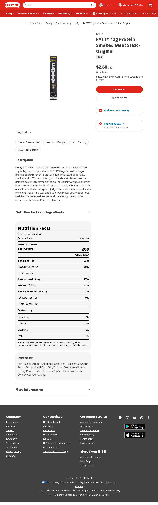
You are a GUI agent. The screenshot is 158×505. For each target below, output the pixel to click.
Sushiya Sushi (86, 465)
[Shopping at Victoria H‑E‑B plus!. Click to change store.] (131, 5)
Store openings (13, 451)
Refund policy (86, 438)
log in (112, 13)
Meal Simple (86, 461)
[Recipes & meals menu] (28, 13)
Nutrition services (51, 447)
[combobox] (56, 5)
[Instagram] (127, 418)
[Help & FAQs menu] (149, 13)
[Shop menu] (10, 13)
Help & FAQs (86, 426)
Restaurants (49, 430)
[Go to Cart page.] (150, 5)
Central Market (63, 490)
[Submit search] (93, 5)
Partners (79, 486)
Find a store (12, 422)
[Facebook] (120, 418)
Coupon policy (87, 434)
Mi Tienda (78, 490)
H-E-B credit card (51, 422)
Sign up (99, 13)
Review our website (89, 430)
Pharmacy (48, 426)
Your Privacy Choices (57, 482)
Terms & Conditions (95, 482)
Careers (10, 430)
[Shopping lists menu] (129, 13)
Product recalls (87, 443)
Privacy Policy (76, 482)
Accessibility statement (91, 422)
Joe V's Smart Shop (94, 490)
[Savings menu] (48, 13)
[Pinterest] (141, 418)
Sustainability (12, 443)
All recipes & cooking (90, 456)
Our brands (11, 447)
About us (10, 426)
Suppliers (10, 455)
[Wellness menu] (81, 13)
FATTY (100, 33)
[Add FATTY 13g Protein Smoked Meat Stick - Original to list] (119, 97)
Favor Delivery (113, 490)
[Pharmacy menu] (64, 13)
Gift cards (48, 438)
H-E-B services (50, 434)
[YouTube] (134, 418)
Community (11, 434)
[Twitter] (149, 418)
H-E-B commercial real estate (57, 443)
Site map (112, 482)
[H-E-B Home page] (12, 5)
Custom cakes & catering (55, 451)
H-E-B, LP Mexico (45, 490)
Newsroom (11, 438)
